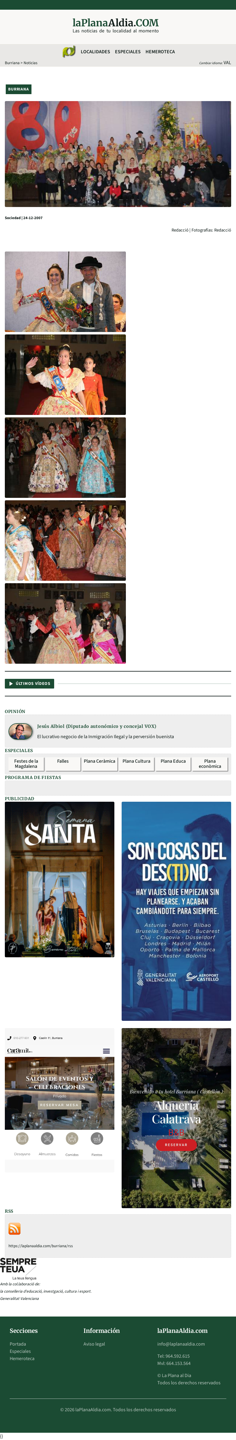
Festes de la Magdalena (26, 764)
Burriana (12, 63)
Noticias (31, 63)
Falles (63, 761)
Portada (18, 1344)
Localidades (95, 51)
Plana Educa (173, 761)
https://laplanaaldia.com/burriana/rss (40, 1246)
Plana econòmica (210, 764)
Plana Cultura (136, 761)
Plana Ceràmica (99, 761)
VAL (227, 62)
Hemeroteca (160, 51)
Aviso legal (94, 1344)
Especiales (128, 51)
